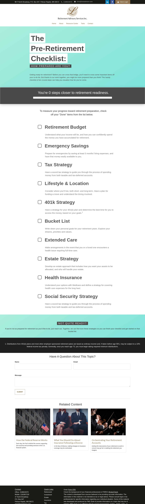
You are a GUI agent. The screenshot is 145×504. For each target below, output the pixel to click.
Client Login (122, 2)
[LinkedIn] (107, 2)
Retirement (48, 492)
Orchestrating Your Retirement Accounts (107, 441)
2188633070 (66, 2)
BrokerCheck (113, 492)
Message (18, 375)
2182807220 (24, 494)
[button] (54, 23)
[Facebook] (112, 2)
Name (17, 362)
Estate (46, 497)
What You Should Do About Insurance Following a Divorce (68, 441)
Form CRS (72, 489)
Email (76, 362)
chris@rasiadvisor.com (83, 1)
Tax (45, 503)
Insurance (47, 500)
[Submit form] (20, 392)
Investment (48, 495)
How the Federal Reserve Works (31, 440)
